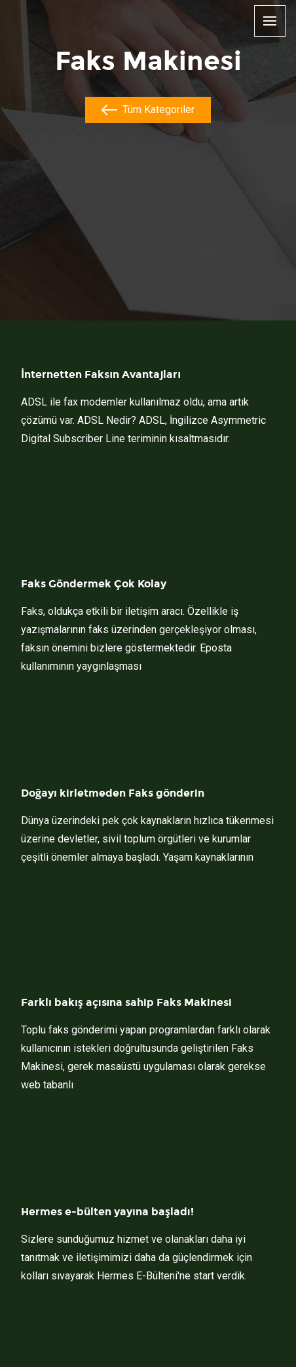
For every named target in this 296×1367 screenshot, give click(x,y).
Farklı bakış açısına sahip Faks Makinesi (126, 1002)
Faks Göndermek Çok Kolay (93, 584)
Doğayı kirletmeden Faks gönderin (112, 793)
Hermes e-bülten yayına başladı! (107, 1211)
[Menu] (270, 22)
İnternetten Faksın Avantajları (101, 374)
